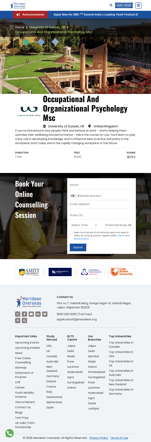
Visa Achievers (25, 402)
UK (48, 351)
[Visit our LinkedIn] (38, 314)
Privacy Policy (98, 438)
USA (49, 346)
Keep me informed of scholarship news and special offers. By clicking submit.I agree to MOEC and (101, 235)
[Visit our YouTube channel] (31, 314)
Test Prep (21, 418)
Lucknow (73, 367)
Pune (70, 362)
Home (19, 27)
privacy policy (81, 238)
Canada (51, 356)
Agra (70, 377)
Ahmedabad (96, 372)
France (51, 387)
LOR (17, 382)
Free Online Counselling (23, 360)
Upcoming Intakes (27, 348)
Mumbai (93, 356)
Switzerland (54, 397)
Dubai (92, 403)
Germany (52, 376)
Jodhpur (93, 409)
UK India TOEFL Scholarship (25, 425)
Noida (71, 356)
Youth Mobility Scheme (24, 395)
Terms (121, 235)
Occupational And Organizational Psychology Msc (53, 32)
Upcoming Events (27, 343)
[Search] (111, 5)
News (18, 353)
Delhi (70, 351)
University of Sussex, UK (47, 27)
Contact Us (23, 407)
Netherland (54, 402)
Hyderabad (74, 372)
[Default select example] (84, 225)
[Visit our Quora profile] (24, 320)
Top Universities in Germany (121, 392)
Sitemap (21, 368)
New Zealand (51, 369)
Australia (52, 362)
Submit (78, 247)
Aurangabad (75, 382)
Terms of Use (119, 438)
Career (20, 387)
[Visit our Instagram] (17, 314)
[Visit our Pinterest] (17, 320)
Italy (49, 392)
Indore (71, 388)
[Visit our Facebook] (24, 314)
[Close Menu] (138, 5)
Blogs (18, 413)
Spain (50, 407)
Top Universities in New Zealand (121, 382)
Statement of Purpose (24, 375)
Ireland (51, 381)
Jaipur (71, 346)
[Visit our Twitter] (44, 314)
